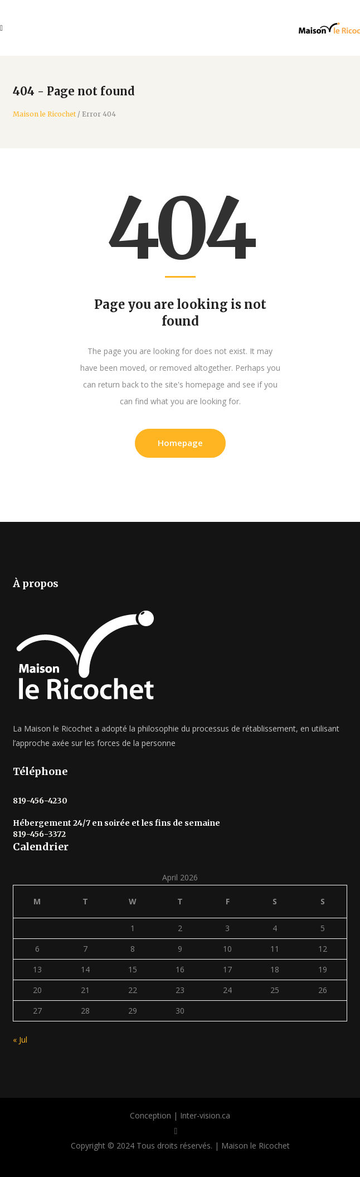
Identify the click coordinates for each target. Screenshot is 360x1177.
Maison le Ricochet (44, 114)
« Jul (20, 1039)
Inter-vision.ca (205, 1115)
